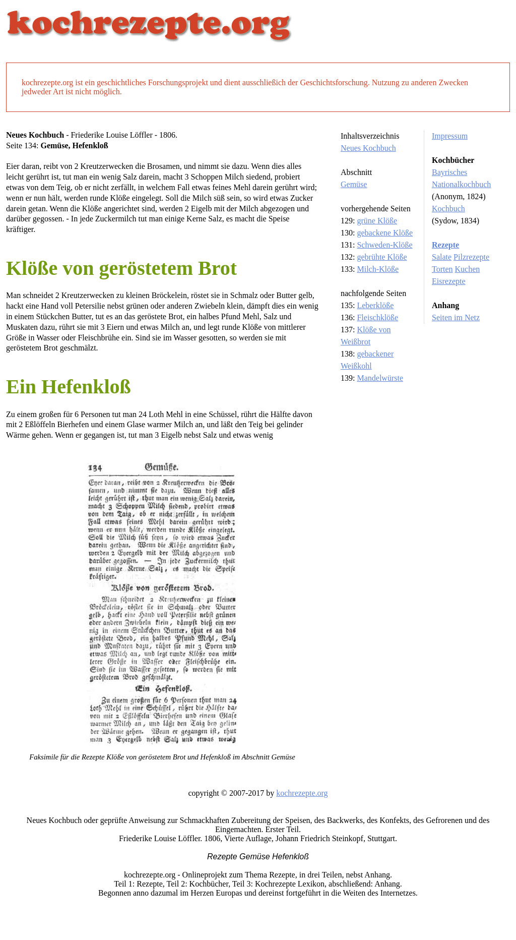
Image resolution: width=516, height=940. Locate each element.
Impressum (450, 136)
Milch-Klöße (378, 269)
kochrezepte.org (302, 793)
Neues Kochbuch (368, 148)
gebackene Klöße (385, 232)
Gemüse (354, 184)
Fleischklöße (377, 317)
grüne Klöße (377, 220)
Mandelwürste (380, 378)
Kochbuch (448, 208)
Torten (442, 269)
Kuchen (467, 269)
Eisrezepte (449, 281)
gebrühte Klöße (382, 257)
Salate (442, 257)
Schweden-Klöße (384, 245)
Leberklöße (375, 305)
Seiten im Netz (456, 317)
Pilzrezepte (471, 257)
